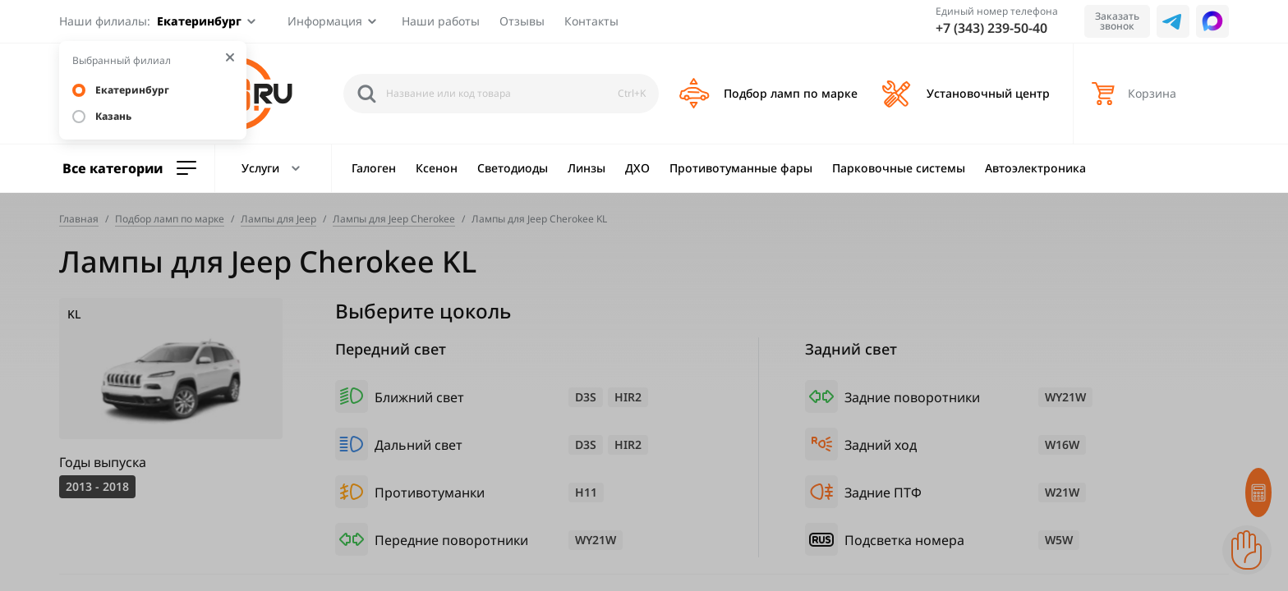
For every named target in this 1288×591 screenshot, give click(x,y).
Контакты (591, 21)
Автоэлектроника (1035, 168)
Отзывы (522, 21)
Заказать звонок (1117, 21)
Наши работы (441, 21)
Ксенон (437, 168)
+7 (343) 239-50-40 (991, 28)
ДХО (637, 168)
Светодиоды (512, 168)
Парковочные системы (898, 168)
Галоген (374, 168)
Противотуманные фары (740, 168)
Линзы (586, 168)
